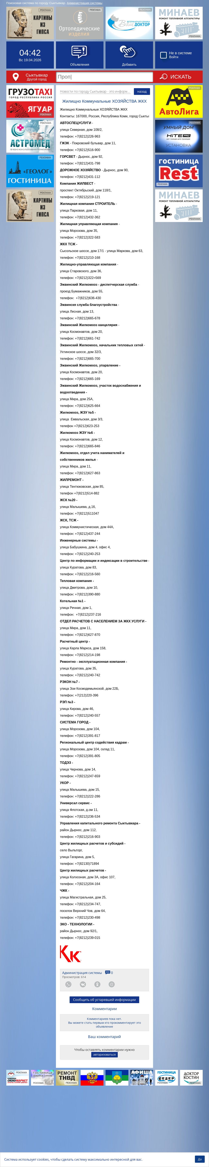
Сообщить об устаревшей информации (104, 1075)
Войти (173, 57)
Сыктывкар (37, 75)
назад (142, 91)
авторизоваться (104, 1130)
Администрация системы (84, 2)
